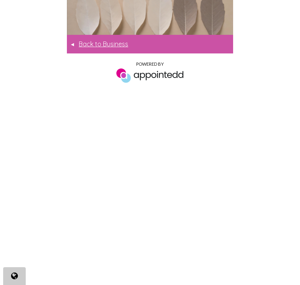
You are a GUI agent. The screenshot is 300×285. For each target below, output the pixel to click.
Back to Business (99, 44)
